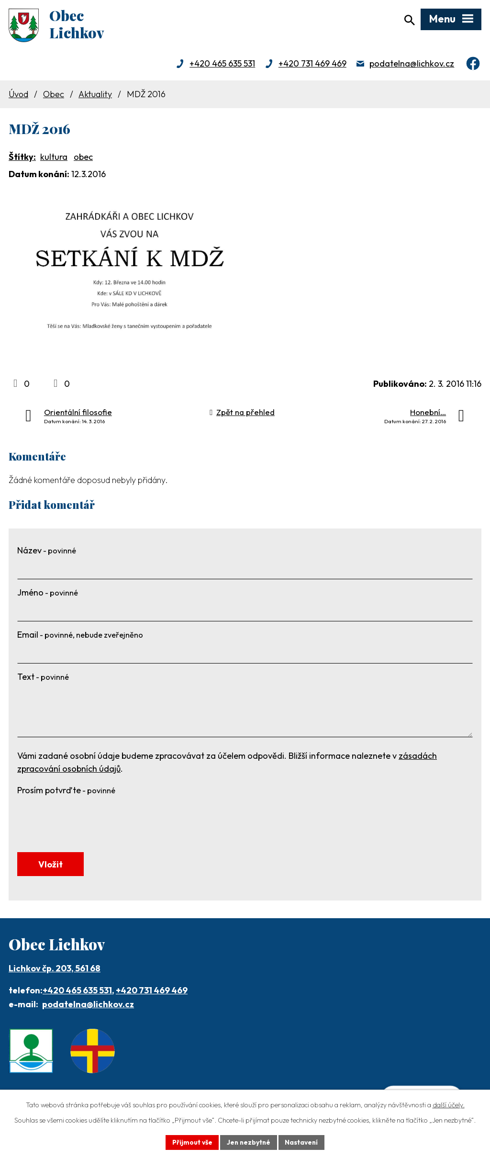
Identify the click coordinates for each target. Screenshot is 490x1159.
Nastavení (303, 1141)
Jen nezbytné (248, 1141)
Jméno (47, 594)
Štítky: (22, 158)
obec (83, 158)
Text (43, 679)
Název (46, 552)
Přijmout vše (190, 1141)
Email (80, 636)
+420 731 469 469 (312, 65)
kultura (53, 158)
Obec (53, 95)
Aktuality (95, 95)
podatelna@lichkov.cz (411, 65)
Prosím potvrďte (66, 792)
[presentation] (90, 820)
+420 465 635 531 (222, 65)
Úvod (18, 95)
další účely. (449, 1104)
